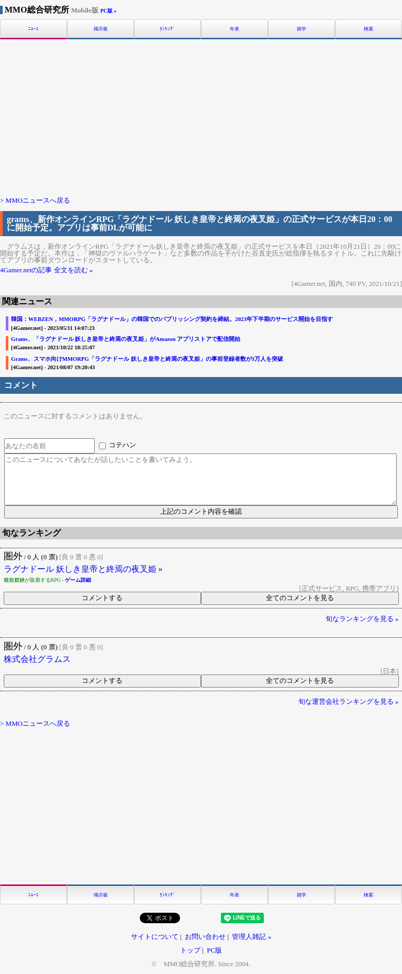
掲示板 (101, 29)
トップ (190, 950)
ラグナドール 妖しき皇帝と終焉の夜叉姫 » (83, 569)
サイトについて (154, 936)
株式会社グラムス (37, 659)
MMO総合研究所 (51, 9)
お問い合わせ (205, 936)
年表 (234, 29)
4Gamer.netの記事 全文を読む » (46, 270)
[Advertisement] (201, 116)
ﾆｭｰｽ (33, 29)
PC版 (214, 950)
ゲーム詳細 (78, 580)
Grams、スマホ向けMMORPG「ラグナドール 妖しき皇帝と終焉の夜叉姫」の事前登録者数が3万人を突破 (147, 359)
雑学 (301, 29)
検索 (368, 29)
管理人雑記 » (251, 936)
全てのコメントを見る (300, 598)
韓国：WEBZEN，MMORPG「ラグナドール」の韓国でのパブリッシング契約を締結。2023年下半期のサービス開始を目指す (172, 319)
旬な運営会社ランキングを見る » (348, 701)
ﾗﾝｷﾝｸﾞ (167, 29)
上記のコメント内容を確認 (201, 511)
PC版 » (108, 11)
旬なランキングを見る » (362, 618)
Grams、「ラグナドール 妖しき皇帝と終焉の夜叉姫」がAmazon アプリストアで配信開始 (125, 339)
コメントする (102, 598)
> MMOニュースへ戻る (35, 200)
